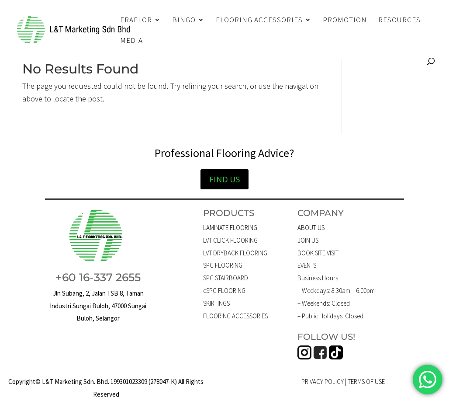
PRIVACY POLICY (322, 381)
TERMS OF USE (366, 381)
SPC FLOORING (222, 265)
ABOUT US (311, 227)
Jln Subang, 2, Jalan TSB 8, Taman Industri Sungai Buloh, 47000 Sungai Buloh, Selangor (98, 306)
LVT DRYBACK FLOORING (235, 253)
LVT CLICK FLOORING (230, 240)
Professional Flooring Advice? (224, 153)
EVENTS (306, 265)
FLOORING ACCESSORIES (259, 20)
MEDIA (131, 41)
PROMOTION (345, 20)
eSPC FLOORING (224, 290)
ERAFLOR (136, 20)
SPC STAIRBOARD (225, 278)
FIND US (224, 179)
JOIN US (307, 240)
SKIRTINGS (216, 303)
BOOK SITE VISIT (317, 253)
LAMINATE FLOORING (230, 227)
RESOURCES (399, 20)
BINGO (184, 20)
